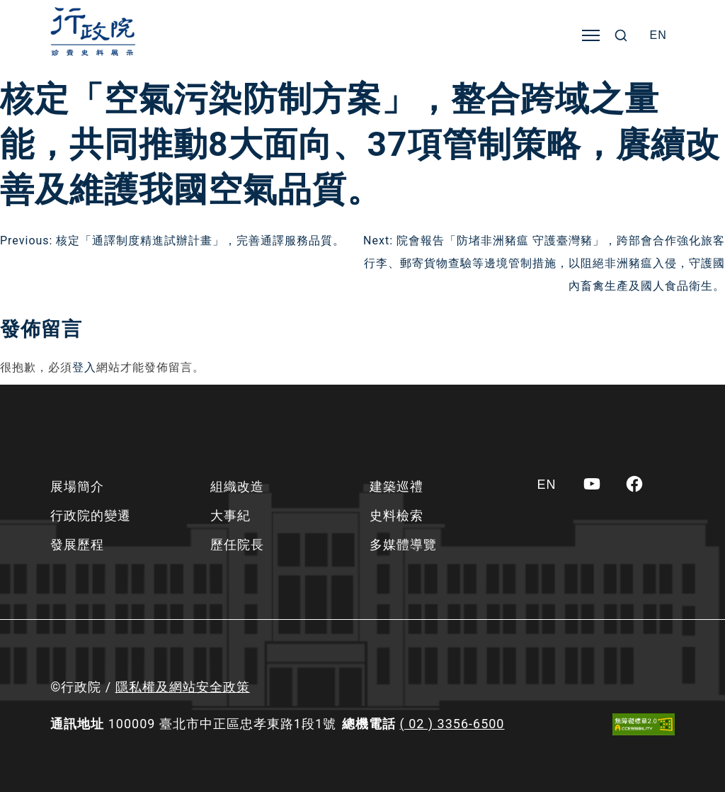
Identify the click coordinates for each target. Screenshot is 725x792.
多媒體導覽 (403, 544)
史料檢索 (396, 515)
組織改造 (237, 486)
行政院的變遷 (90, 515)
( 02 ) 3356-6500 (452, 723)
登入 (84, 367)
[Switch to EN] (658, 35)
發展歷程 (77, 544)
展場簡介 (77, 486)
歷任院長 (237, 544)
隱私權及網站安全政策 (182, 686)
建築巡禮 (396, 486)
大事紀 (230, 515)
